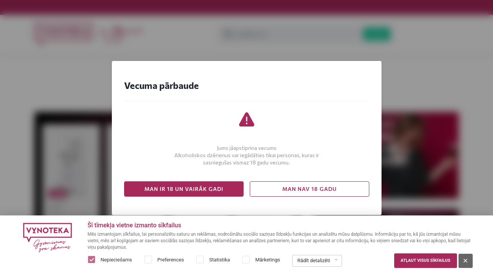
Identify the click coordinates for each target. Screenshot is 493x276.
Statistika (219, 260)
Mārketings (267, 260)
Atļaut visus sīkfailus (425, 260)
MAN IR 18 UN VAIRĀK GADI (183, 189)
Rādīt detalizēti (313, 260)
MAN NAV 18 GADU (309, 189)
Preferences (170, 260)
